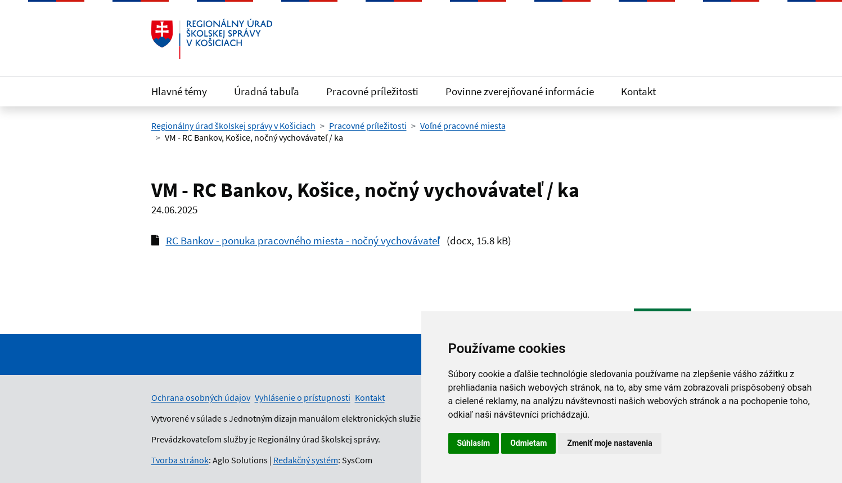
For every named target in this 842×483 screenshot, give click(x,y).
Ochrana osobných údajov (200, 397)
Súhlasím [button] (473, 443)
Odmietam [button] (528, 443)
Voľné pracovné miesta (463, 125)
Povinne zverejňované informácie (519, 91)
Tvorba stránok (180, 460)
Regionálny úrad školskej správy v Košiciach (233, 125)
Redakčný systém (305, 460)
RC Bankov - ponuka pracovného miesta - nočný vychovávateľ (303, 240)
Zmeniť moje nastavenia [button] (609, 443)
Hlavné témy (179, 91)
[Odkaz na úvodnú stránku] (212, 39)
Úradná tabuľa (266, 91)
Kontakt (638, 91)
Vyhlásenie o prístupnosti (302, 397)
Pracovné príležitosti (372, 91)
